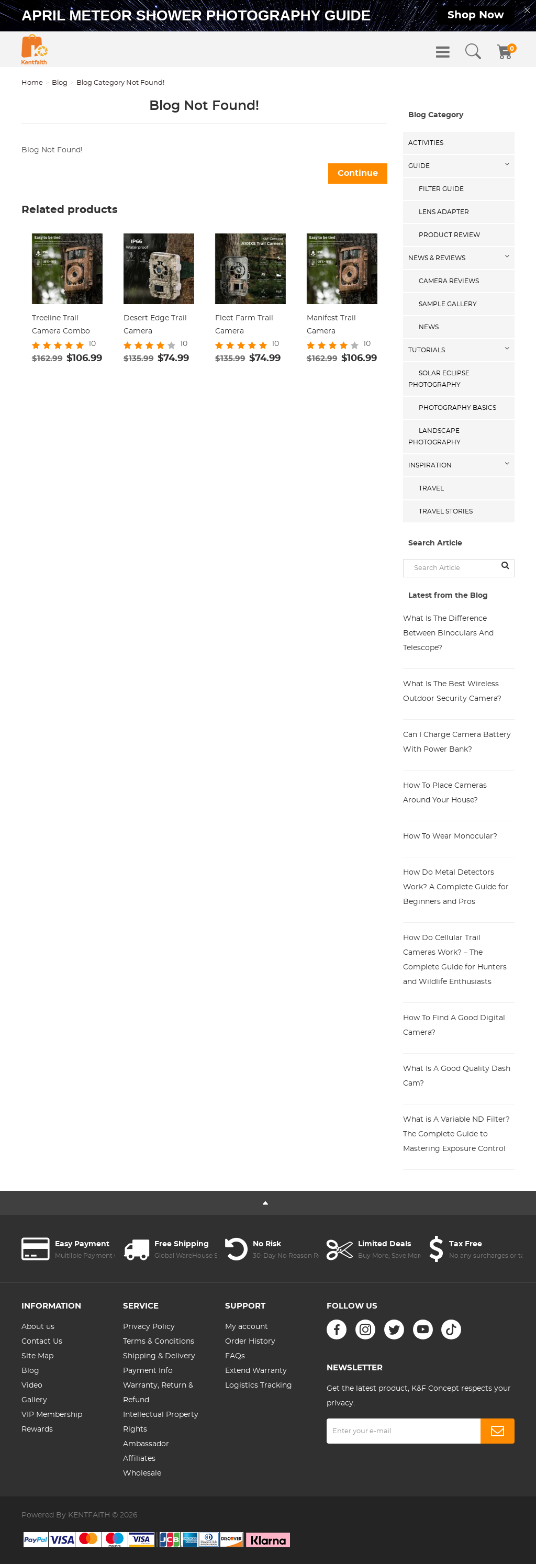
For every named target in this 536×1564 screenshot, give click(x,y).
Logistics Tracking (258, 1385)
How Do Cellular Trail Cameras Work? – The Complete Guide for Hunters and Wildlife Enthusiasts (455, 960)
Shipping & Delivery (159, 1356)
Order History (250, 1341)
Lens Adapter (444, 212)
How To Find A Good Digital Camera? (454, 1025)
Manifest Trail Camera (331, 325)
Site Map (37, 1356)
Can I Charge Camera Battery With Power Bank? (457, 742)
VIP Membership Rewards (51, 1422)
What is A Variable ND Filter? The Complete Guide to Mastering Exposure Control (456, 1134)
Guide (419, 166)
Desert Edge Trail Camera (155, 325)
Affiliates (139, 1458)
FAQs (235, 1356)
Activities (425, 143)
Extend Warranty (256, 1371)
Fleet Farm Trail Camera (244, 325)
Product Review (449, 235)
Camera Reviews (449, 281)
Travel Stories (446, 511)
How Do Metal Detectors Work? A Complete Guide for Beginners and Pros (456, 887)
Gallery (34, 1400)
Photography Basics (457, 408)
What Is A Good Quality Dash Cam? (456, 1076)
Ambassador (146, 1444)
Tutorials (426, 350)
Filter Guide (441, 189)
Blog (60, 83)
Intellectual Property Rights (160, 1422)
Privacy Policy (149, 1327)
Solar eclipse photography (439, 379)
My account (246, 1327)
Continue (358, 173)
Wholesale (142, 1473)
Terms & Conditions (158, 1341)
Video (31, 1385)
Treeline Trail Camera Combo (61, 325)
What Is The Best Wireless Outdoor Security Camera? (452, 691)
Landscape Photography (434, 436)
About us (37, 1327)
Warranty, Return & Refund (158, 1393)
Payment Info (148, 1371)
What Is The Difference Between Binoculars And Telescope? (448, 633)
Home (32, 83)
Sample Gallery (448, 304)
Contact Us (41, 1341)
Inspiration (430, 465)
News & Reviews (436, 258)
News (429, 327)
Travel (431, 488)
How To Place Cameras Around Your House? (445, 793)
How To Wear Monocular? (450, 836)
